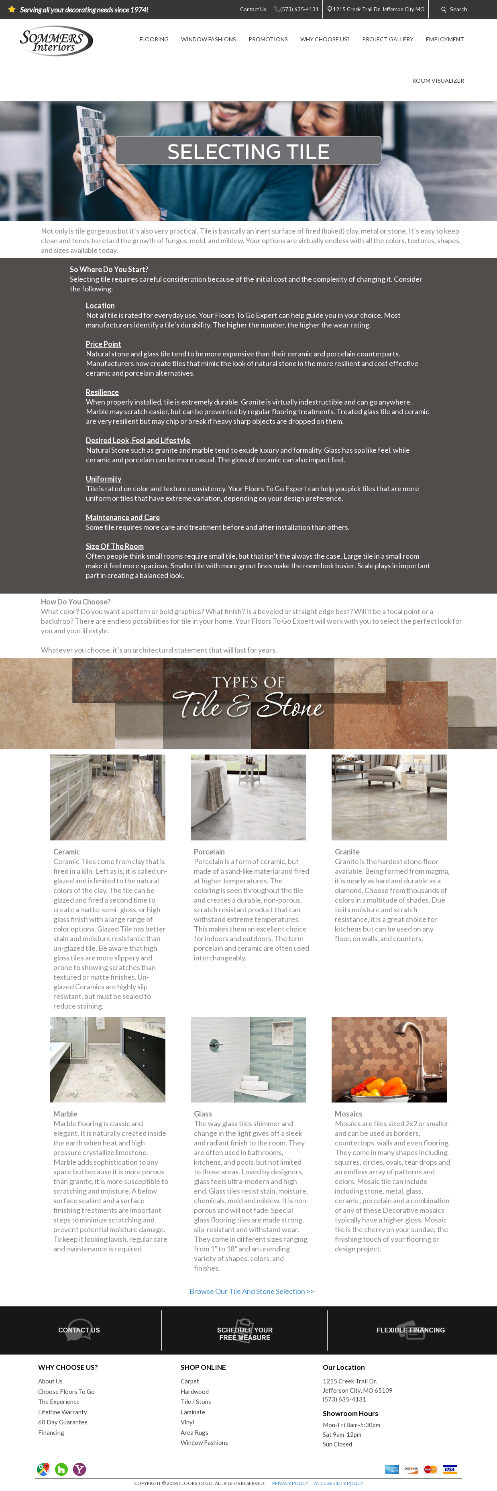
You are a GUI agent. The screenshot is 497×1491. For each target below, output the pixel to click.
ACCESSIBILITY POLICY (338, 1483)
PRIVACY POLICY (290, 1483)
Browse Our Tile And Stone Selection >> (251, 1291)
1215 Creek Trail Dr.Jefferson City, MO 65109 (358, 1385)
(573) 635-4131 (344, 1399)
